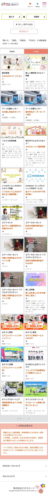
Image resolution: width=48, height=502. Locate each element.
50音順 (36, 51)
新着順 (12, 51)
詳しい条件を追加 (24, 24)
